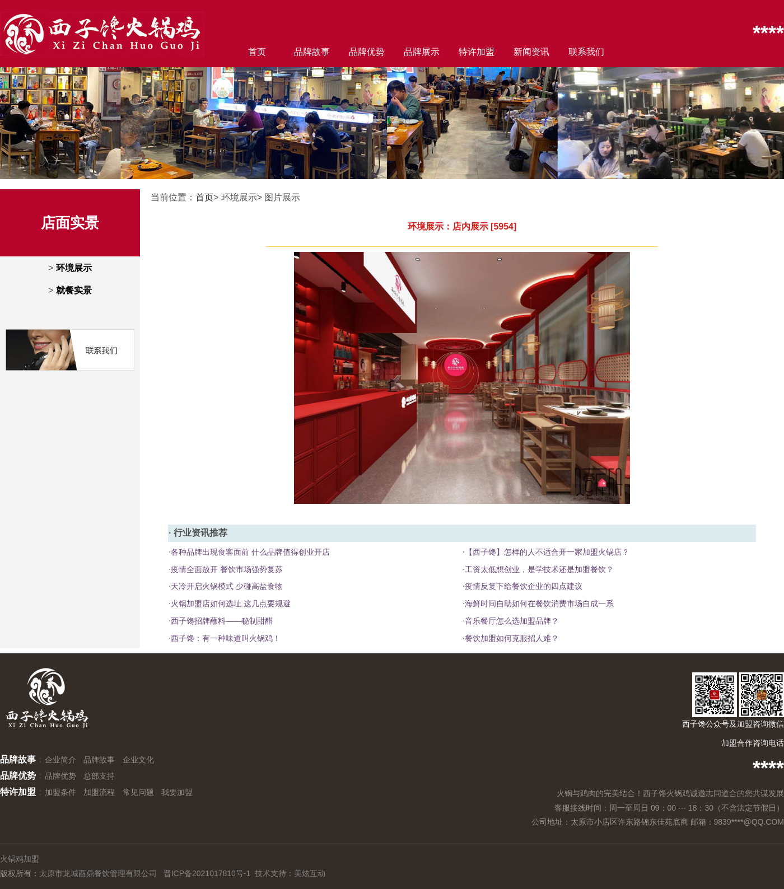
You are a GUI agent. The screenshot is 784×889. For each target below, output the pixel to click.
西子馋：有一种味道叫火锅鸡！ (226, 638)
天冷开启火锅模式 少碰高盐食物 (227, 586)
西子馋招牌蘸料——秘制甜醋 (222, 620)
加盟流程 (99, 792)
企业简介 (60, 759)
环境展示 (74, 268)
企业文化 (138, 759)
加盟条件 (60, 792)
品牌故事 (312, 52)
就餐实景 (74, 290)
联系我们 (586, 52)
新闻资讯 (531, 52)
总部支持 (99, 775)
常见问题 (138, 792)
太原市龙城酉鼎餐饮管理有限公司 (98, 873)
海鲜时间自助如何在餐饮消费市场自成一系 (539, 603)
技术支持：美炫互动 (290, 873)
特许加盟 (476, 52)
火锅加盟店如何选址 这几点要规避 (231, 603)
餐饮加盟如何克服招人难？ (512, 638)
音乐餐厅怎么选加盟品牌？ (512, 620)
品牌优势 (367, 52)
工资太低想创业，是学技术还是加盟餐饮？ (539, 569)
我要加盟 (177, 792)
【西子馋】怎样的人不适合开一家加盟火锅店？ (547, 552)
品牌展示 (422, 52)
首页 (257, 52)
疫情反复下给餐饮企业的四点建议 (523, 586)
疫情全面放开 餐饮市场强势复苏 (227, 569)
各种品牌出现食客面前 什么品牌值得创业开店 (250, 552)
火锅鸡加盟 (19, 858)
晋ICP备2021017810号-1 (207, 873)
